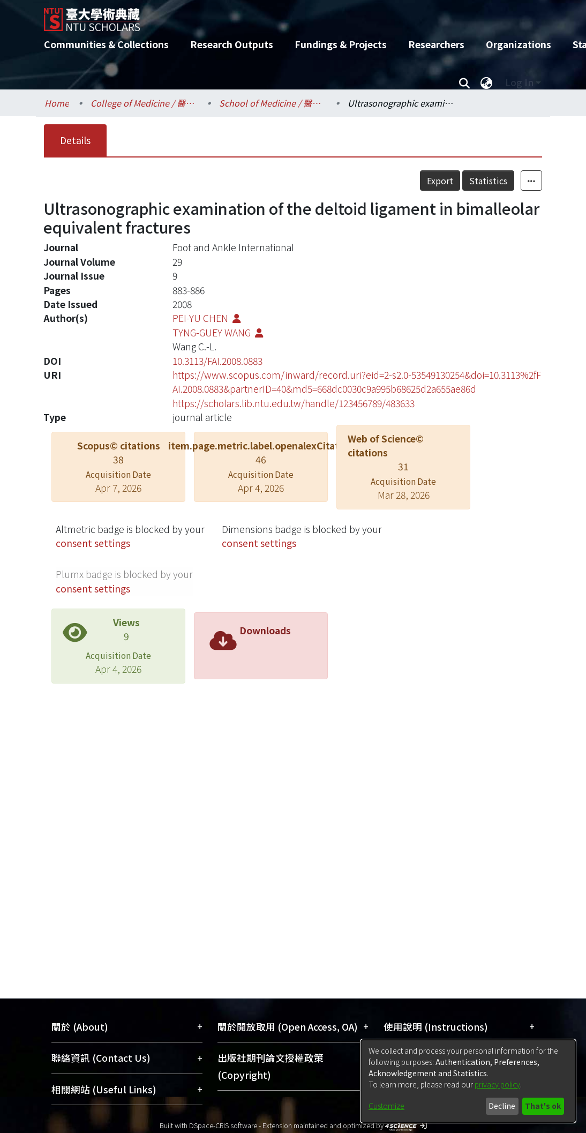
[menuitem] (486, 82)
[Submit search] (464, 82)
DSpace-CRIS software (223, 1125)
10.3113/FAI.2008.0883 (217, 360)
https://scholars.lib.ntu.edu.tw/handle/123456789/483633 (293, 403)
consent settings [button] (93, 543)
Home (56, 102)
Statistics (488, 180)
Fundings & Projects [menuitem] (341, 44)
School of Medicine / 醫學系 (272, 102)
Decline (502, 1105)
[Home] (283, 15)
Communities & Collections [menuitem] (106, 44)
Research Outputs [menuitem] (231, 44)
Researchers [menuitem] (436, 44)
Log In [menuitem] (519, 82)
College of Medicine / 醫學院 (144, 102)
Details (75, 140)
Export (440, 180)
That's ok (543, 1105)
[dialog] (468, 1081)
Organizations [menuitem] (518, 44)
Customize (386, 1105)
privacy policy (497, 1084)
